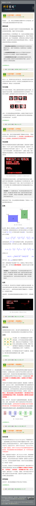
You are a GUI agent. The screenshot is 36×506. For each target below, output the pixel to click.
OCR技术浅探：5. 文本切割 (13, 74)
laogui (26, 502)
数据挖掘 (19, 489)
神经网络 (16, 69)
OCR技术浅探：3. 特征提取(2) (14, 321)
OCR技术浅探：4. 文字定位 (13, 129)
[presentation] (16, 228)
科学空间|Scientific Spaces (9, 8)
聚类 (23, 426)
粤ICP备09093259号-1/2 (13, 503)
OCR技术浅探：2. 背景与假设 (14, 430)
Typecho (3, 503)
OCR (24, 69)
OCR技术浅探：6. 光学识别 (13, 15)
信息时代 (9, 69)
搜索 (23, 316)
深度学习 (21, 69)
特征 (20, 359)
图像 (15, 124)
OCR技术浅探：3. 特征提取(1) (14, 364)
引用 (23, 16)
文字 (26, 69)
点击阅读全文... (6, 65)
